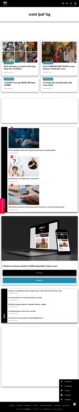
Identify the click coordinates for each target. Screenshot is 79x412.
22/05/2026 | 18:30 (13, 293)
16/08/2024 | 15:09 (8, 72)
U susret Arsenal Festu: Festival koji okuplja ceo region (25, 298)
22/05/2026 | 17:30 (12, 306)
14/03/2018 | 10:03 (8, 88)
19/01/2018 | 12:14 (47, 88)
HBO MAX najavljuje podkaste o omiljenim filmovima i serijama (27, 304)
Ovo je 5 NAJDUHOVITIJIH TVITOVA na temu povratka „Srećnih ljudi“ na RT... (59, 67)
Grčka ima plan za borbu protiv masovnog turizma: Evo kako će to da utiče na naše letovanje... (36, 207)
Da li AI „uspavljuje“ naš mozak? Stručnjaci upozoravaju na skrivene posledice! (32, 150)
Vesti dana (9, 62)
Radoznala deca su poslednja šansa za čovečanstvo (23, 179)
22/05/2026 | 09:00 (13, 153)
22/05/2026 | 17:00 (13, 313)
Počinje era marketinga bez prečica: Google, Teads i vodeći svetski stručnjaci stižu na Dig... (35, 291)
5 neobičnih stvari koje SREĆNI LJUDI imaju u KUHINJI (19, 83)
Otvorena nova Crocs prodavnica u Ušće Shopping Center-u (26, 318)
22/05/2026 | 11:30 (12, 181)
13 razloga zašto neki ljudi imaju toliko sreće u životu (57, 83)
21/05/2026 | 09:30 (13, 209)
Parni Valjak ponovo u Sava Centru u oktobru (22, 311)
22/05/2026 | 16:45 (12, 320)
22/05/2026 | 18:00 (13, 300)
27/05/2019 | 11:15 (47, 72)
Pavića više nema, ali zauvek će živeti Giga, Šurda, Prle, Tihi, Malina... (20, 67)
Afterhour (48, 62)
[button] (69, 381)
